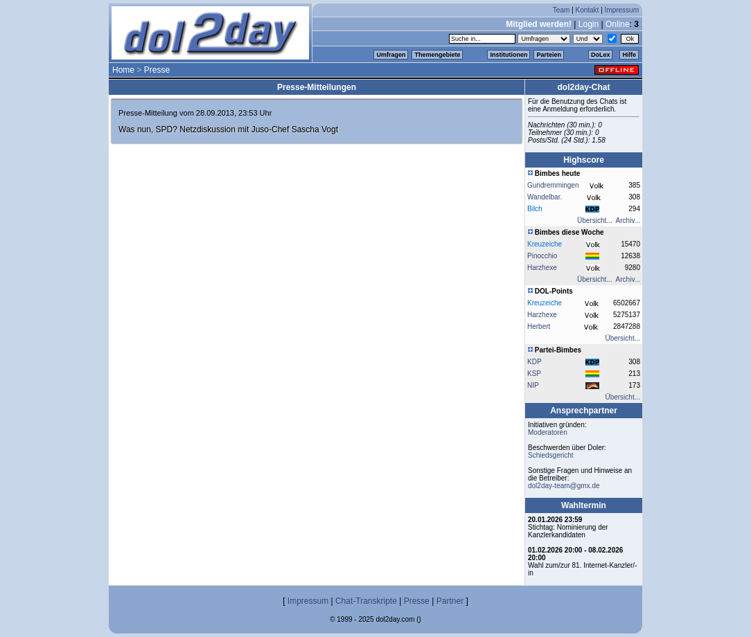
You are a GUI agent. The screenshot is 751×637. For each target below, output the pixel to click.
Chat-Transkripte (366, 601)
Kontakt (587, 10)
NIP (533, 385)
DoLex (600, 54)
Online (618, 24)
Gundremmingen (552, 185)
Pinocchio (542, 256)
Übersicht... (594, 220)
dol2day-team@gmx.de (564, 486)
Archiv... (628, 220)
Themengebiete (437, 54)
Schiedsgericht (551, 455)
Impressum (622, 10)
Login (588, 24)
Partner (449, 601)
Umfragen (390, 54)
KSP (534, 373)
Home (123, 70)
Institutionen (508, 54)
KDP (534, 362)
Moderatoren (547, 432)
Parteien (548, 54)
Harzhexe (542, 267)
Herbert (538, 326)
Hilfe (629, 54)
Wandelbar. (544, 197)
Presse (157, 70)
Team (561, 10)
